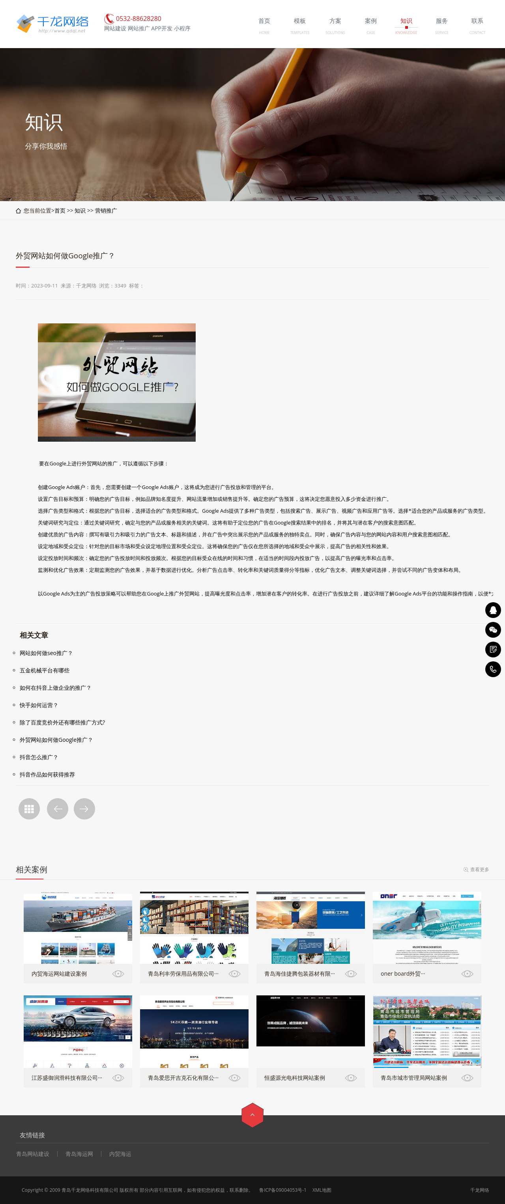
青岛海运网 (79, 1154)
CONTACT (477, 32)
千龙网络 (479, 1190)
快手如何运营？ (39, 705)
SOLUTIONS (335, 32)
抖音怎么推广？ (39, 757)
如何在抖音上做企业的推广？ (56, 687)
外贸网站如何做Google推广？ (56, 739)
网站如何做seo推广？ (46, 653)
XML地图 (321, 1190)
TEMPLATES (300, 32)
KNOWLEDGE (406, 32)
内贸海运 (120, 1154)
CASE (371, 32)
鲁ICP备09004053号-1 (283, 1190)
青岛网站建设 (32, 1154)
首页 (59, 210)
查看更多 (479, 869)
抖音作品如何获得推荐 (47, 774)
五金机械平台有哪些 (44, 670)
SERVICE (442, 32)
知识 (80, 210)
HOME (264, 32)
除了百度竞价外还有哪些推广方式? (62, 722)
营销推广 (106, 210)
